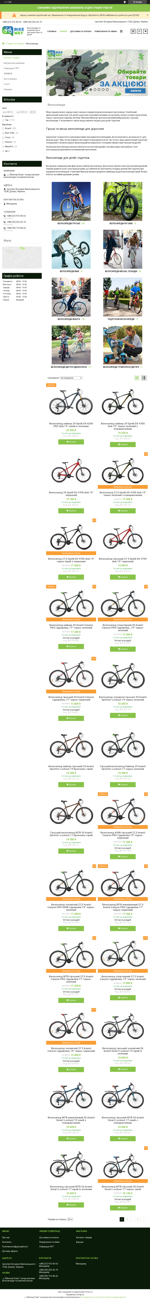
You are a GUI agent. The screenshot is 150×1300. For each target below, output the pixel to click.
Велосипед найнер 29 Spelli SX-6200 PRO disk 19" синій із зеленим (71, 424)
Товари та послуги (15, 43)
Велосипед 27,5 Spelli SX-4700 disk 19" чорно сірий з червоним (71, 560)
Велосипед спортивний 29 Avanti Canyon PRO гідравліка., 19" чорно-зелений (123, 628)
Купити (72, 442)
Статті (7, 84)
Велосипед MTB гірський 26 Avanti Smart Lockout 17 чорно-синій (123, 1188)
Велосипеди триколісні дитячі (121, 367)
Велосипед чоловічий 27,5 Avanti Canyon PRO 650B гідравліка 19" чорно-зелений (71, 907)
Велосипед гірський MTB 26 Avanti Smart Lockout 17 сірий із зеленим (71, 1188)
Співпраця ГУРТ (11, 68)
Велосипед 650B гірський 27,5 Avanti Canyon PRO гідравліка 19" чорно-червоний (122, 835)
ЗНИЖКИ (8, 73)
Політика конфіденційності (15, 1246)
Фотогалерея (10, 79)
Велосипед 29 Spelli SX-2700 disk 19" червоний (71, 493)
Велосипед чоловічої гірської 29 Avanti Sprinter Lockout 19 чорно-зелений (122, 698)
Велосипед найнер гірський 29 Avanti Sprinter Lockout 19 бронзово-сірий (71, 767)
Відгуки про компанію (14, 63)
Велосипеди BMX (69, 271)
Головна (51, 31)
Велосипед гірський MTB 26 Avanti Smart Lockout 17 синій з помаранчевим (123, 1120)
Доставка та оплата (80, 31)
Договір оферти (10, 1251)
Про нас (6, 1237)
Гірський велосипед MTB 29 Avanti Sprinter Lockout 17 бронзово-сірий (71, 834)
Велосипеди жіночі (69, 319)
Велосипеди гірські (69, 223)
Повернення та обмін (105, 31)
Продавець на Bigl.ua (75, 1295)
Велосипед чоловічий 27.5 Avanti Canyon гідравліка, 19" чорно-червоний (71, 1049)
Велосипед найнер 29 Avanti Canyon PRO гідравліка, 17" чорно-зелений (71, 626)
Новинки (8, 89)
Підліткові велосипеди (121, 319)
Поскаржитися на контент (91, 1297)
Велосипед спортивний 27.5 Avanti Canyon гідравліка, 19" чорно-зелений (123, 977)
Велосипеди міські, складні (121, 271)
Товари (63, 31)
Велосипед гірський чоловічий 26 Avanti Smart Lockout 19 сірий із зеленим (122, 1051)
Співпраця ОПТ (46, 1246)
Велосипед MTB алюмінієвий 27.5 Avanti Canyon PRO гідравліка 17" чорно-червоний (122, 907)
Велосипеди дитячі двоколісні (69, 367)
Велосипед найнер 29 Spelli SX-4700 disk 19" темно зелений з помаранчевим (123, 426)
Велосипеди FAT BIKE (121, 223)
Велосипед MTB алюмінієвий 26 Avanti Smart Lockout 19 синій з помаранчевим (71, 1120)
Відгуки (79, 1242)
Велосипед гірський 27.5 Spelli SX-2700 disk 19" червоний (123, 560)
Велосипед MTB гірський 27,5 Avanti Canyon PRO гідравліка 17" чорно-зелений (71, 979)
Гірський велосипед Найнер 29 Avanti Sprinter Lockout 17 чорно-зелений (123, 767)
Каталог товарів (11, 58)
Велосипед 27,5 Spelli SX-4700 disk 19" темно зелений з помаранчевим (123, 493)
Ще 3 (7, 151)
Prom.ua (89, 1292)
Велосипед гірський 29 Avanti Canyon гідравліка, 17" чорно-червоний (71, 698)
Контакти (6, 1242)
